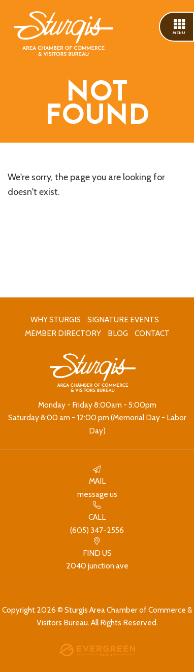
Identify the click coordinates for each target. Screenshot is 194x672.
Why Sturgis (55, 319)
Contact (152, 333)
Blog (118, 333)
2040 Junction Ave (97, 554)
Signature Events (123, 319)
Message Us (97, 482)
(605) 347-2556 (97, 518)
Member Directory (63, 333)
